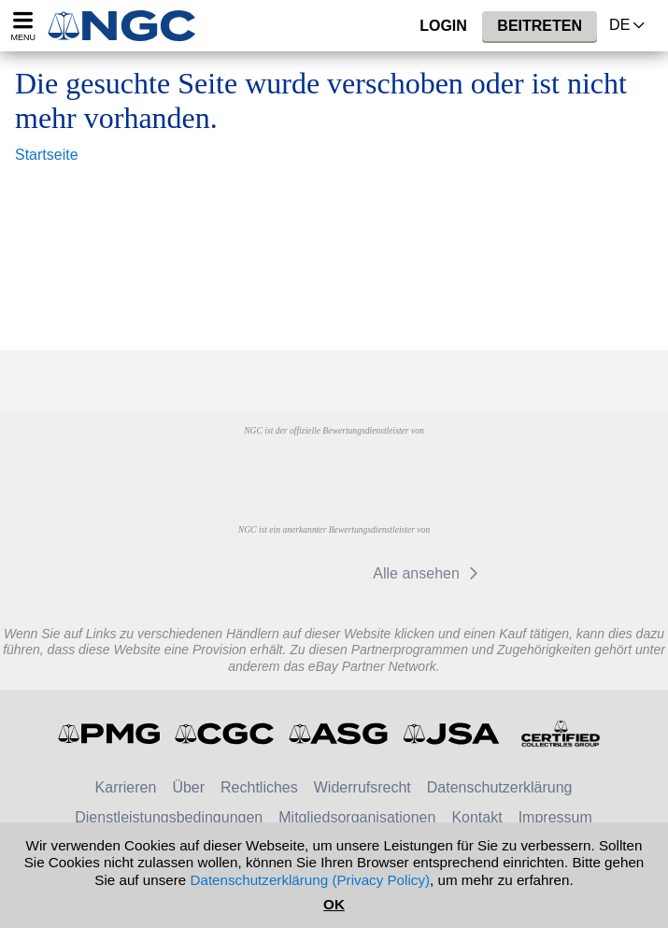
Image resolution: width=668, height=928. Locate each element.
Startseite (46, 155)
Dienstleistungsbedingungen (169, 817)
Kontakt (476, 817)
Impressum (555, 817)
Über (188, 787)
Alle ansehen (428, 573)
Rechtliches (259, 787)
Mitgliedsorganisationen (356, 817)
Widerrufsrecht (362, 787)
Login (443, 26)
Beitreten (539, 26)
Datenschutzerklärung (500, 787)
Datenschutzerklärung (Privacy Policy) (310, 880)
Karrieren (126, 787)
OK (334, 904)
